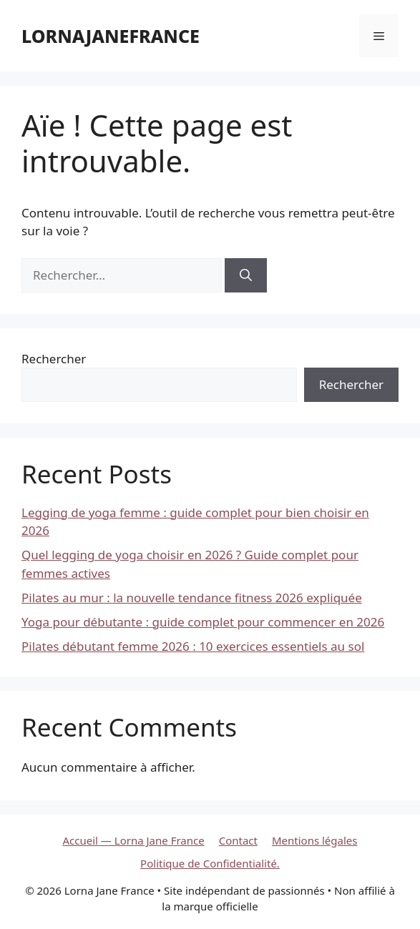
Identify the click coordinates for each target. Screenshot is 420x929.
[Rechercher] (246, 275)
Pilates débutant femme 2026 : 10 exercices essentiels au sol (192, 646)
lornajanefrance (110, 36)
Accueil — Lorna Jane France (134, 840)
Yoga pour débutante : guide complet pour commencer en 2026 (202, 622)
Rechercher (53, 358)
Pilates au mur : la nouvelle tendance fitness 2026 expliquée (191, 597)
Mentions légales (315, 840)
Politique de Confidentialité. (210, 863)
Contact (238, 840)
